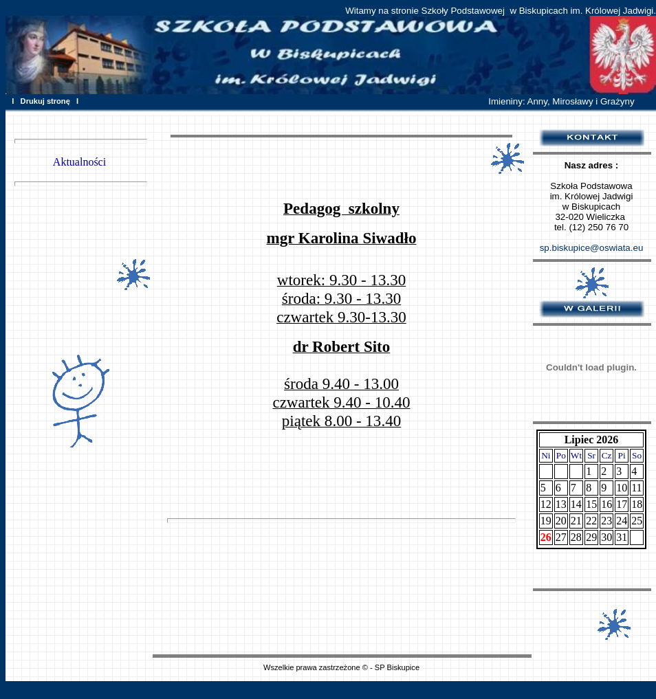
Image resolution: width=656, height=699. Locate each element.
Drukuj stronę (45, 101)
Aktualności (79, 162)
